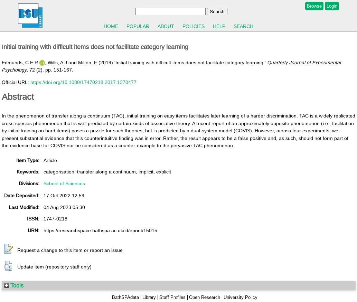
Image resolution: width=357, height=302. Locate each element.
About (166, 26)
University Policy (240, 297)
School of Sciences (64, 183)
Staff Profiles (172, 297)
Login (332, 6)
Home (111, 26)
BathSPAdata (125, 297)
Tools (14, 285)
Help (219, 26)
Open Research (204, 297)
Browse (314, 6)
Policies (193, 26)
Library (149, 297)
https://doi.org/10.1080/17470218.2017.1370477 (83, 82)
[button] (8, 249)
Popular (137, 26)
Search (243, 26)
